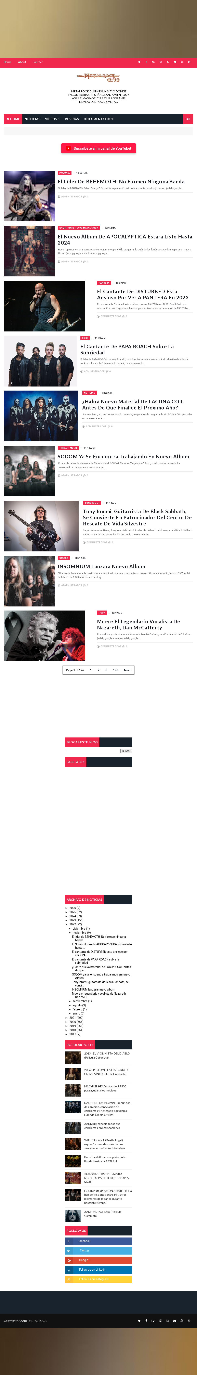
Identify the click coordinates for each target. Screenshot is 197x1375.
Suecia (86, 548)
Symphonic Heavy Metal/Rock (101, 225)
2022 (72, 914)
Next (127, 658)
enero (76, 1003)
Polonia (87, 172)
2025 (72, 902)
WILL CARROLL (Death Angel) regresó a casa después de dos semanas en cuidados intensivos (104, 1134)
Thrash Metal (91, 441)
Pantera (87, 279)
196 (115, 658)
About (22, 62)
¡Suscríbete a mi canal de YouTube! (98, 147)
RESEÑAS (72, 117)
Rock (85, 333)
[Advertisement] (98, 28)
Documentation (98, 117)
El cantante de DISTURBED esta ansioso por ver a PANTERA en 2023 (135, 290)
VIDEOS (51, 117)
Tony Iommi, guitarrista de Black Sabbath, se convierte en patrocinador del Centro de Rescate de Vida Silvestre (135, 508)
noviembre (80, 922)
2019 (72, 1016)
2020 (72, 1011)
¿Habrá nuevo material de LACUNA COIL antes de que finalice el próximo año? (131, 397)
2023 (72, 910)
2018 (72, 1020)
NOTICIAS (32, 117)
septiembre (80, 991)
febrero (77, 999)
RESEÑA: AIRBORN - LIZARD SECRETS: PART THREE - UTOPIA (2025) (106, 1167)
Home (8, 62)
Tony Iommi (89, 495)
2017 (72, 1024)
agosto (77, 995)
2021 (72, 1007)
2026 (72, 898)
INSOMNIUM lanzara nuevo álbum (124, 556)
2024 (72, 906)
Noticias (87, 387)
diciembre (79, 918)
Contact (37, 62)
